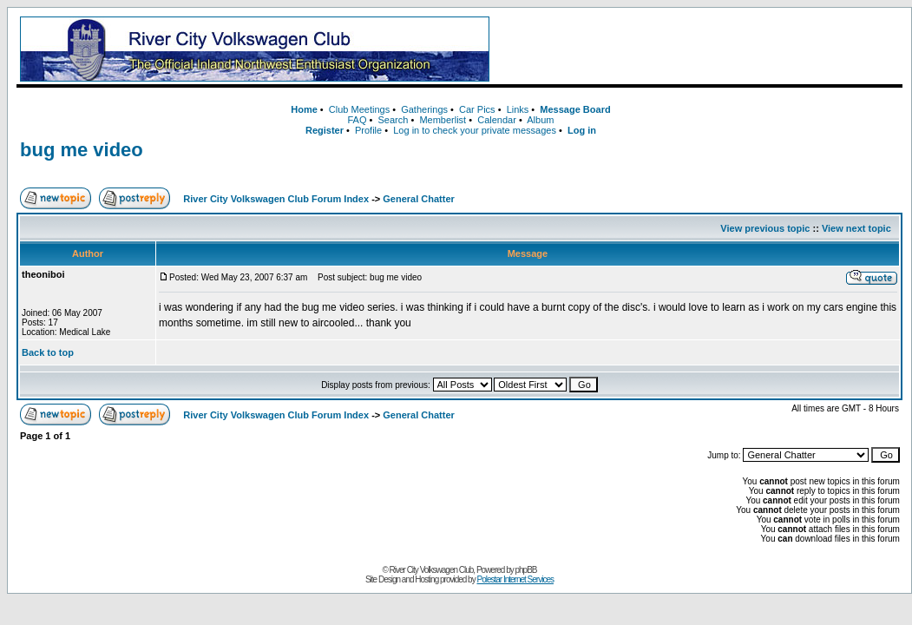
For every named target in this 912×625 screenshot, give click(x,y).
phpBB (526, 570)
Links (518, 109)
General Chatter (419, 199)
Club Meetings (359, 109)
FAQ (356, 120)
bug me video (81, 150)
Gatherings (424, 109)
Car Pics (477, 109)
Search (392, 120)
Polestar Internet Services (515, 579)
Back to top (48, 352)
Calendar (496, 120)
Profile (368, 130)
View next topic (856, 228)
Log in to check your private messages (474, 130)
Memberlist (442, 120)
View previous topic (765, 228)
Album (540, 120)
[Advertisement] (699, 49)
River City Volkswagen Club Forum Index (276, 199)
